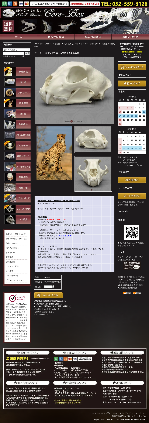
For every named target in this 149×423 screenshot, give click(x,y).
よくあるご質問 (12, 266)
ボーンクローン (46, 44)
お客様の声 (10, 253)
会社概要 (9, 271)
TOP (36, 44)
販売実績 (9, 257)
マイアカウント (12, 276)
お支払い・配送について (16, 234)
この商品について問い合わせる (46, 309)
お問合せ (108, 413)
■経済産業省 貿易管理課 (127, 288)
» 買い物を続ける (41, 314)
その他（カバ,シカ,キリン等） (67, 44)
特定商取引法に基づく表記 (16, 239)
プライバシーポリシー (15, 280)
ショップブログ (120, 413)
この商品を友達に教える (44, 312)
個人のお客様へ (12, 243)
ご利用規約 (10, 262)
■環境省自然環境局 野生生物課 (130, 285)
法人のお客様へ (12, 248)
